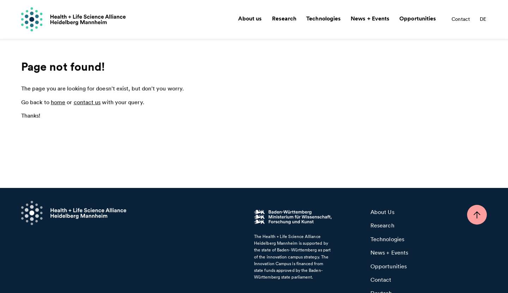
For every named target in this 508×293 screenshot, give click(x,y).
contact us (87, 102)
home (58, 102)
